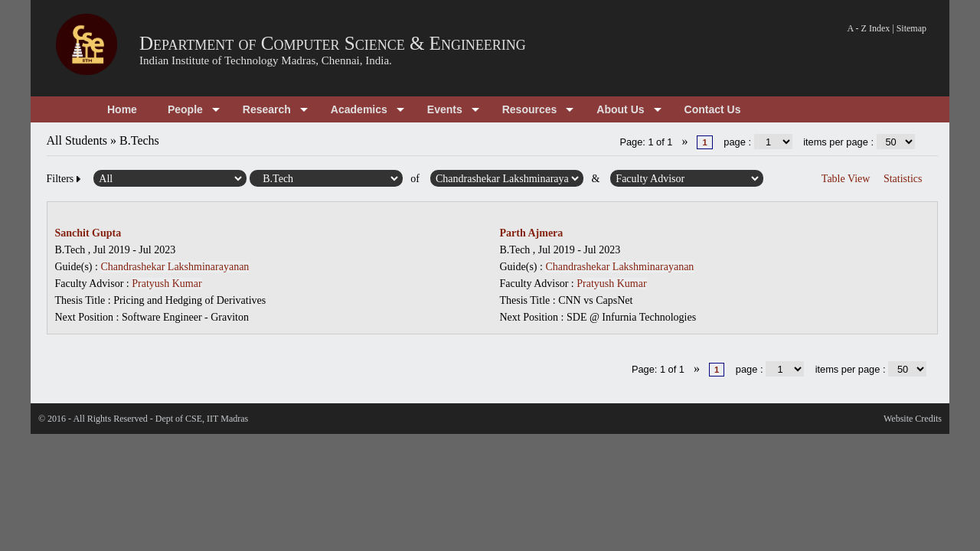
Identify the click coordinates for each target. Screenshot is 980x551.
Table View (846, 178)
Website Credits (913, 418)
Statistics (903, 178)
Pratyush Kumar (166, 283)
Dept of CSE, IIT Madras (201, 418)
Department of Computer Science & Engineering (332, 43)
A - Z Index (869, 28)
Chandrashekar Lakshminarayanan (174, 266)
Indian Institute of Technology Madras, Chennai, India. (265, 60)
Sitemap (911, 28)
